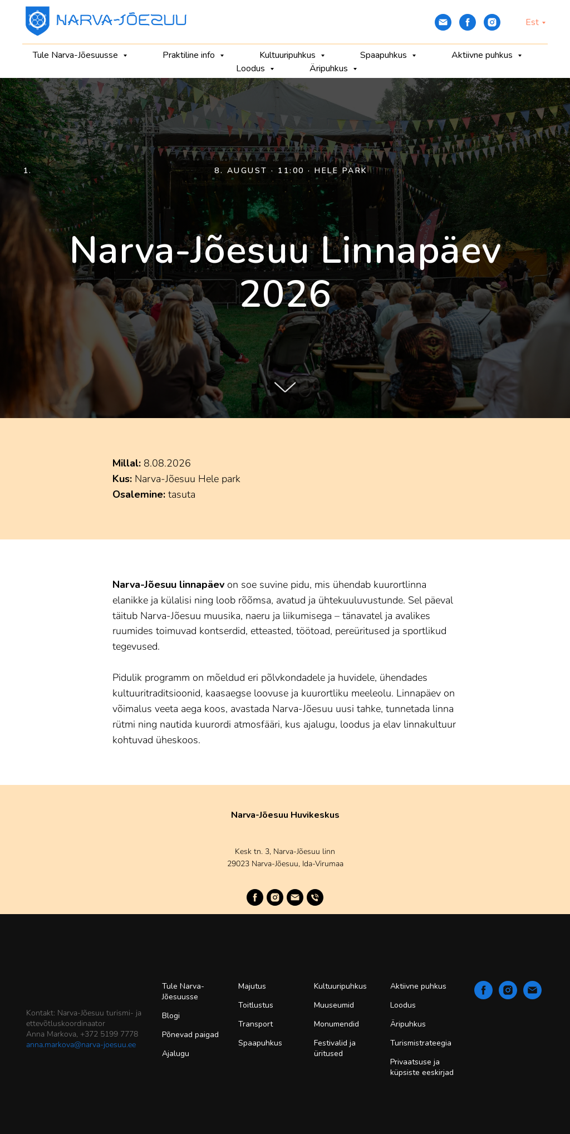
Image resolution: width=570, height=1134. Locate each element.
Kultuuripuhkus (288, 55)
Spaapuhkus (384, 55)
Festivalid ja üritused (335, 1048)
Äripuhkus (329, 68)
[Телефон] (315, 897)
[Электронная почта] (443, 22)
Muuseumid (334, 1005)
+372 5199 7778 (109, 1034)
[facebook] (467, 22)
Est (532, 22)
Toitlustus (255, 1005)
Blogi (171, 1015)
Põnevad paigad (190, 1034)
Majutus (252, 986)
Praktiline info (190, 55)
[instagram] (492, 22)
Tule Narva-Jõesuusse (76, 55)
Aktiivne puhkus (483, 55)
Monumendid (336, 1024)
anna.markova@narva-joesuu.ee (81, 1044)
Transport (255, 1024)
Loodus (251, 68)
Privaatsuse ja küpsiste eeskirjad (422, 1067)
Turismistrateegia (420, 1043)
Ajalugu (175, 1053)
